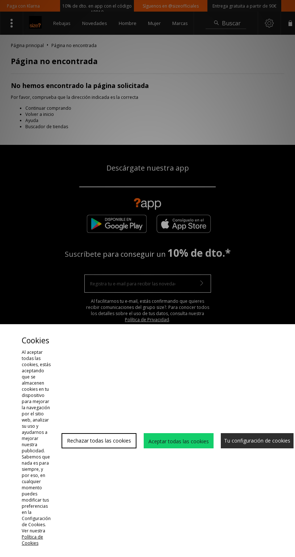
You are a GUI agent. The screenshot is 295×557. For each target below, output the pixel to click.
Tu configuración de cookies (257, 440)
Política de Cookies (32, 540)
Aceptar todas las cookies (178, 441)
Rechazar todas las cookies (99, 440)
